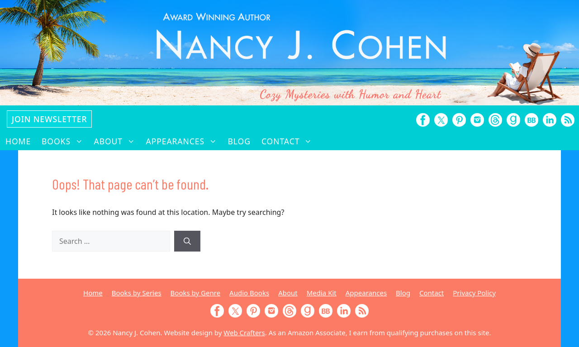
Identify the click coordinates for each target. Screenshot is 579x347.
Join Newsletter (49, 119)
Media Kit (322, 292)
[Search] (187, 241)
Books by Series (136, 292)
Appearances (184, 141)
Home (18, 141)
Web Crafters (244, 332)
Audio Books (249, 292)
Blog (239, 141)
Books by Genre (195, 292)
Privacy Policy (474, 292)
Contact (289, 141)
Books (65, 141)
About (117, 141)
